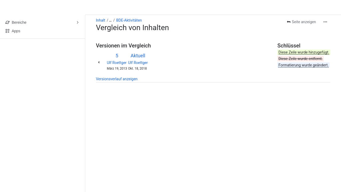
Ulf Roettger (117, 63)
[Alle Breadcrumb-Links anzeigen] (110, 20)
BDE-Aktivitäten (129, 20)
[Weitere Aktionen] (325, 22)
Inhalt (100, 20)
